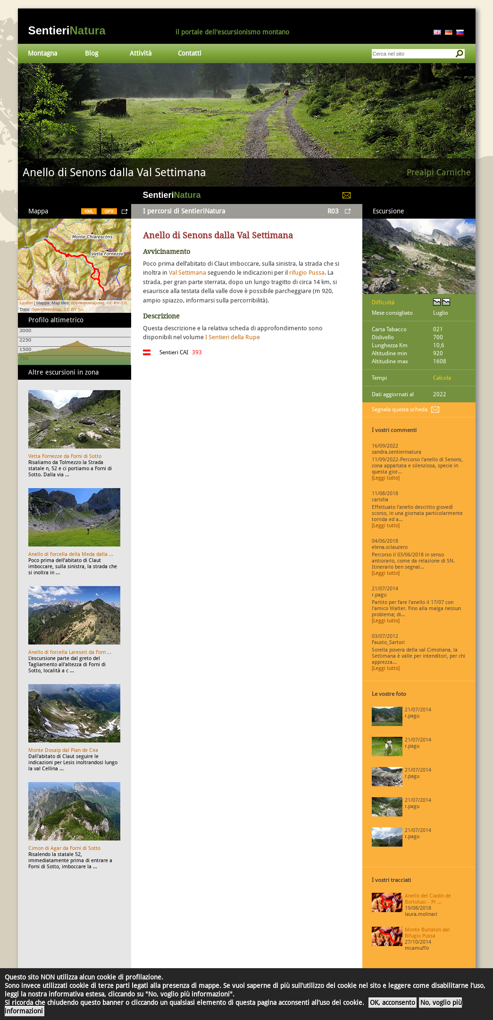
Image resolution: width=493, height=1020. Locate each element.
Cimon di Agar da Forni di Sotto (64, 848)
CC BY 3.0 (116, 303)
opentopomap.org (87, 303)
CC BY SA (74, 309)
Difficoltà (383, 302)
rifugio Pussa (307, 272)
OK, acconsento (392, 1002)
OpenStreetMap (47, 309)
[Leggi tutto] (386, 478)
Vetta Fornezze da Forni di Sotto (64, 456)
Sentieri (67, 30)
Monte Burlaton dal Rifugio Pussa (427, 933)
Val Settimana (187, 272)
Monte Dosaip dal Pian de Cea (63, 750)
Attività (140, 53)
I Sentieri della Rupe (232, 337)
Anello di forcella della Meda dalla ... (70, 554)
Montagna (42, 53)
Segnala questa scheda (399, 409)
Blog (91, 53)
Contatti (189, 53)
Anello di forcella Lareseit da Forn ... (69, 652)
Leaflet (26, 303)
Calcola (442, 378)
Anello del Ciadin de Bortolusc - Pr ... (428, 899)
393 (197, 352)
